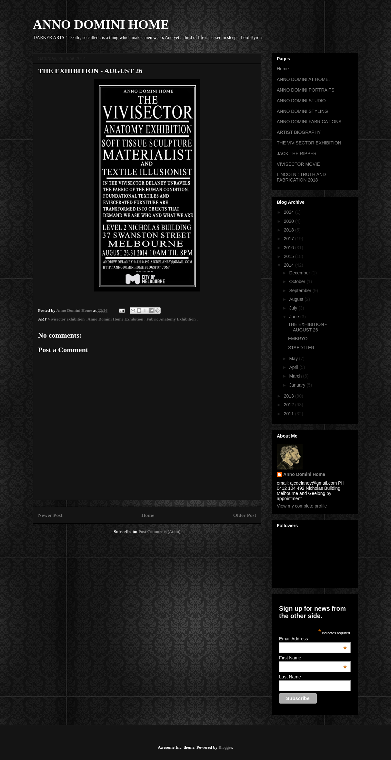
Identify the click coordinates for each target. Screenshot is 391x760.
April (294, 367)
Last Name (290, 676)
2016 (289, 247)
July (293, 308)
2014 (289, 265)
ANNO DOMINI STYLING (302, 111)
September (300, 290)
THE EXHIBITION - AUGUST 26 (307, 327)
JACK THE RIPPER (296, 153)
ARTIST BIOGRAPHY (299, 132)
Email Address (313, 638)
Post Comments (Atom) (159, 531)
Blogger (225, 747)
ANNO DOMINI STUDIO (301, 100)
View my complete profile (302, 505)
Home (147, 515)
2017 (289, 238)
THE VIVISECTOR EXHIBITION (309, 142)
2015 (289, 256)
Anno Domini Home (304, 474)
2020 (289, 221)
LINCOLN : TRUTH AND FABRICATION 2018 (301, 177)
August (296, 299)
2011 (289, 413)
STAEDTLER (301, 347)
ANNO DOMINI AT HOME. (303, 79)
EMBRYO (297, 338)
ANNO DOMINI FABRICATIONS (309, 121)
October (297, 281)
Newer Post (50, 515)
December (300, 272)
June (294, 316)
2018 (289, 229)
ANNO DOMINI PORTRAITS (306, 90)
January (297, 385)
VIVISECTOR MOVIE (298, 164)
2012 (289, 404)
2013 (289, 396)
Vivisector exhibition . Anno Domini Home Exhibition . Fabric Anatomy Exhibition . (123, 319)
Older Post (244, 515)
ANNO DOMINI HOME (101, 24)
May (294, 358)
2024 (289, 212)
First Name (313, 657)
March (296, 376)
